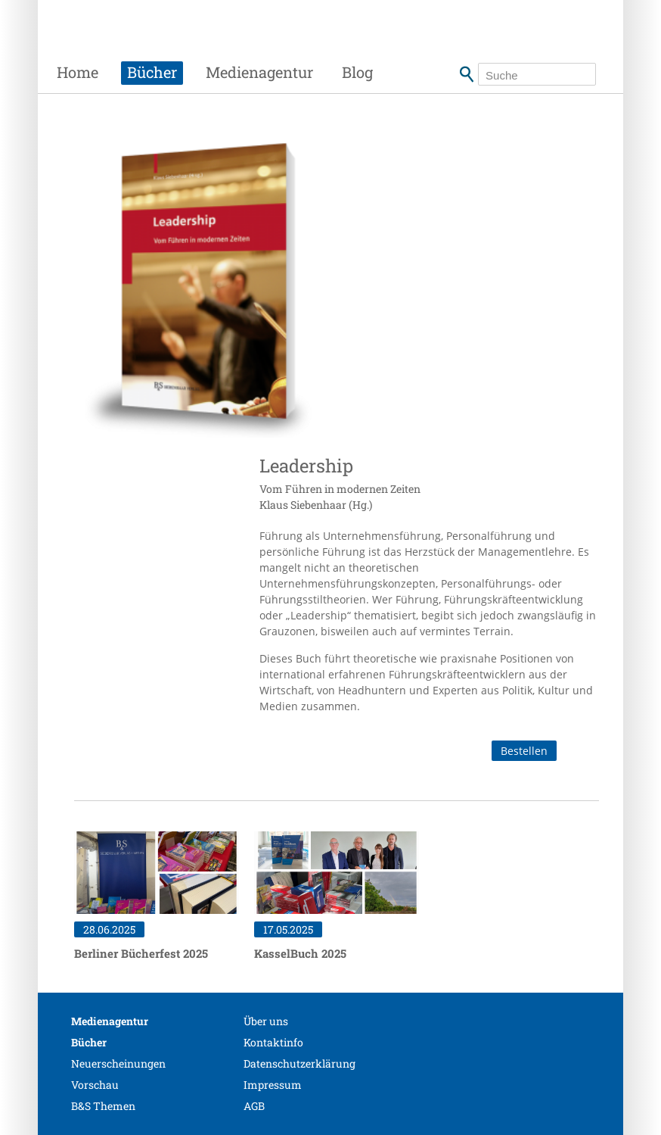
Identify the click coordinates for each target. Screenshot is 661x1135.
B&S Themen (103, 1106)
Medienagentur (259, 72)
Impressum (273, 1084)
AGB (254, 1106)
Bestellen (524, 751)
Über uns (266, 1021)
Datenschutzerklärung (299, 1063)
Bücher (152, 72)
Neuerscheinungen (118, 1063)
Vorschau (95, 1084)
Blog (357, 72)
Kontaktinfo (273, 1042)
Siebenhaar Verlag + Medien (186, 41)
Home (77, 72)
